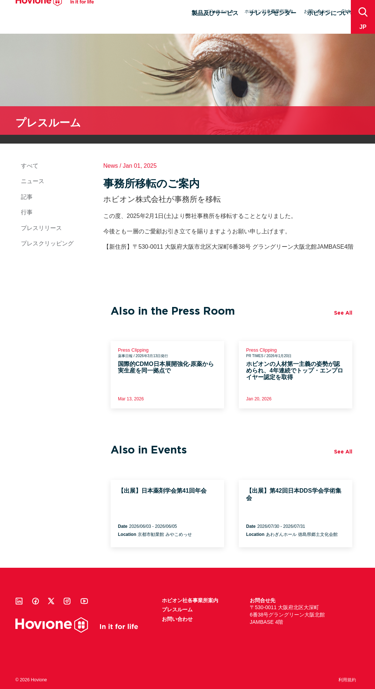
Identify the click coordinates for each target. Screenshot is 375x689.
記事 (27, 197)
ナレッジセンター (272, 24)
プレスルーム (220, 11)
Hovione (54, 12)
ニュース (32, 181)
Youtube (84, 601)
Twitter (51, 601)
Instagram (67, 601)
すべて (29, 166)
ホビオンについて (330, 24)
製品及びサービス (215, 24)
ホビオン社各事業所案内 (269, 11)
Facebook (35, 601)
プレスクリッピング (47, 243)
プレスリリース (41, 228)
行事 (27, 212)
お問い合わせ (317, 11)
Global (347, 11)
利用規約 (347, 679)
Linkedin (19, 601)
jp (363, 27)
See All (343, 313)
